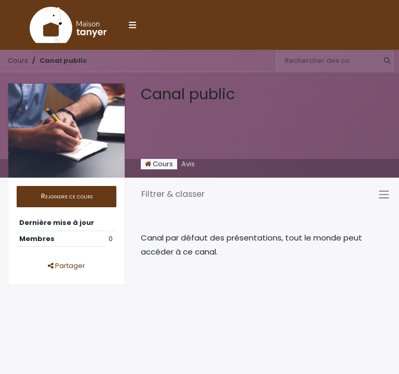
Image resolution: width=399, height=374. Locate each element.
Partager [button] (66, 266)
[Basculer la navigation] (384, 194)
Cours (18, 60)
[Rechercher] (384, 61)
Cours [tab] (159, 164)
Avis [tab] (188, 164)
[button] (66, 196)
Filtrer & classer (173, 194)
